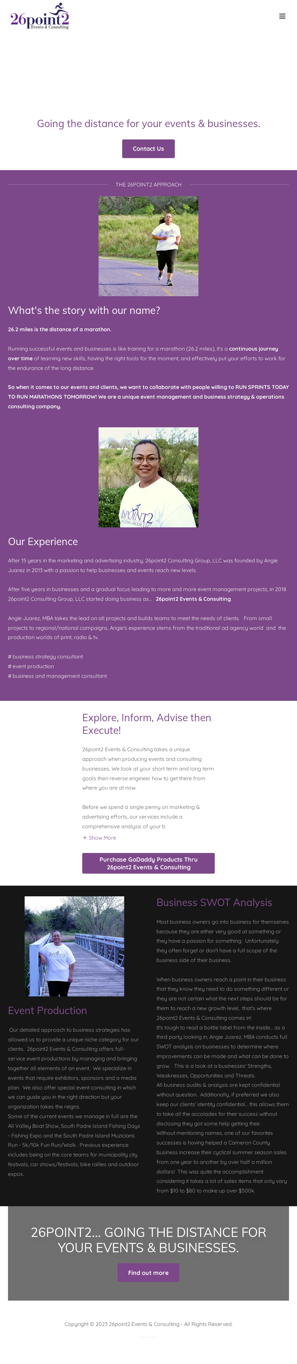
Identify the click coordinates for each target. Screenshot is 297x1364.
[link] (40, 16)
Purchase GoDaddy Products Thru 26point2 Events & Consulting (149, 863)
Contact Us (148, 148)
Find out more (148, 1273)
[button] (282, 16)
